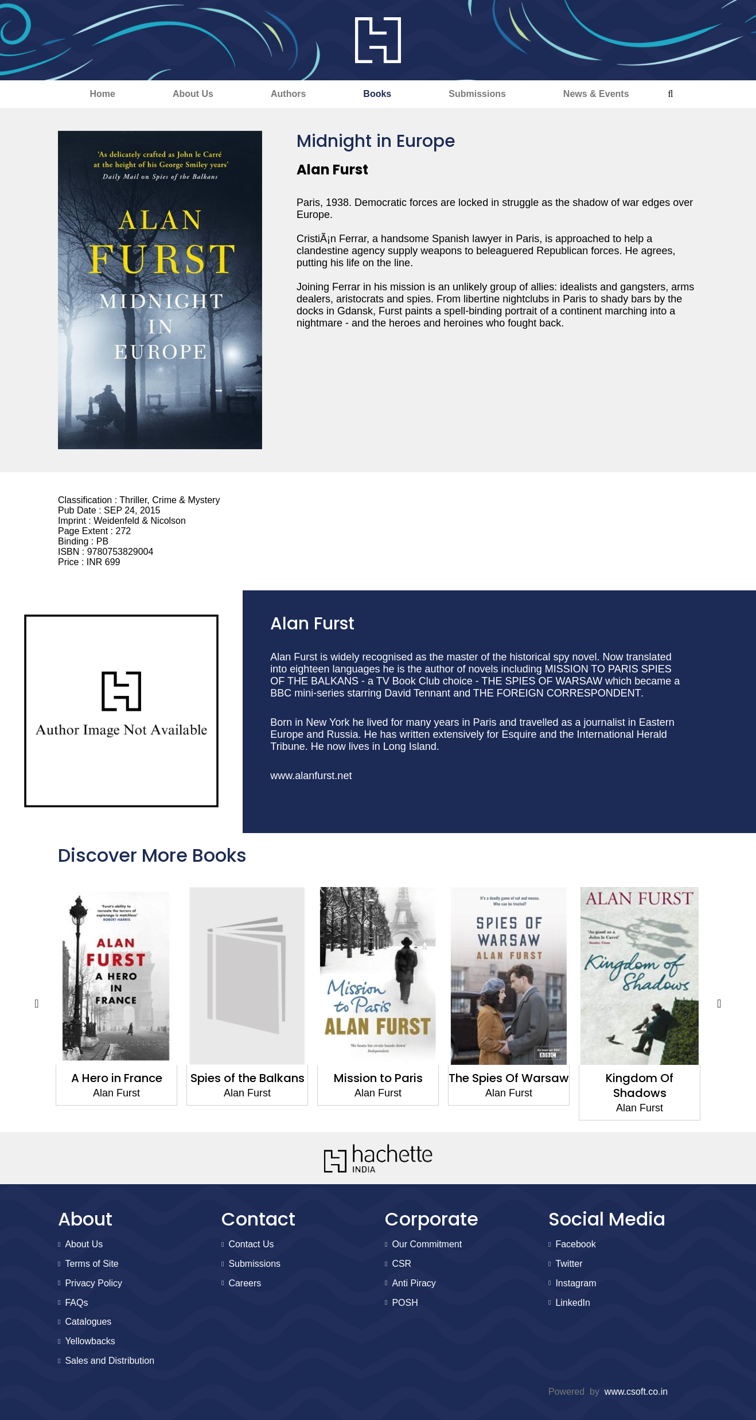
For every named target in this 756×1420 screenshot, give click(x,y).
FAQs (76, 1303)
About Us (193, 94)
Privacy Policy (93, 1283)
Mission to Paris (378, 1078)
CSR (401, 1264)
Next (719, 1003)
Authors (288, 94)
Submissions (477, 94)
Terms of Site (91, 1264)
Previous (36, 1003)
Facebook (575, 1244)
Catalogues (88, 1321)
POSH (405, 1303)
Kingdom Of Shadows (639, 1085)
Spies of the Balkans (247, 1078)
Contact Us (251, 1244)
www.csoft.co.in (636, 1391)
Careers (244, 1283)
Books (377, 94)
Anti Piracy (413, 1283)
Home (102, 94)
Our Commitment (427, 1244)
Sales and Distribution (109, 1360)
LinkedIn (572, 1303)
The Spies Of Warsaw (509, 1078)
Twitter (568, 1264)
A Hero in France (116, 1078)
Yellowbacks (90, 1341)
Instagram (575, 1283)
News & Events (596, 94)
